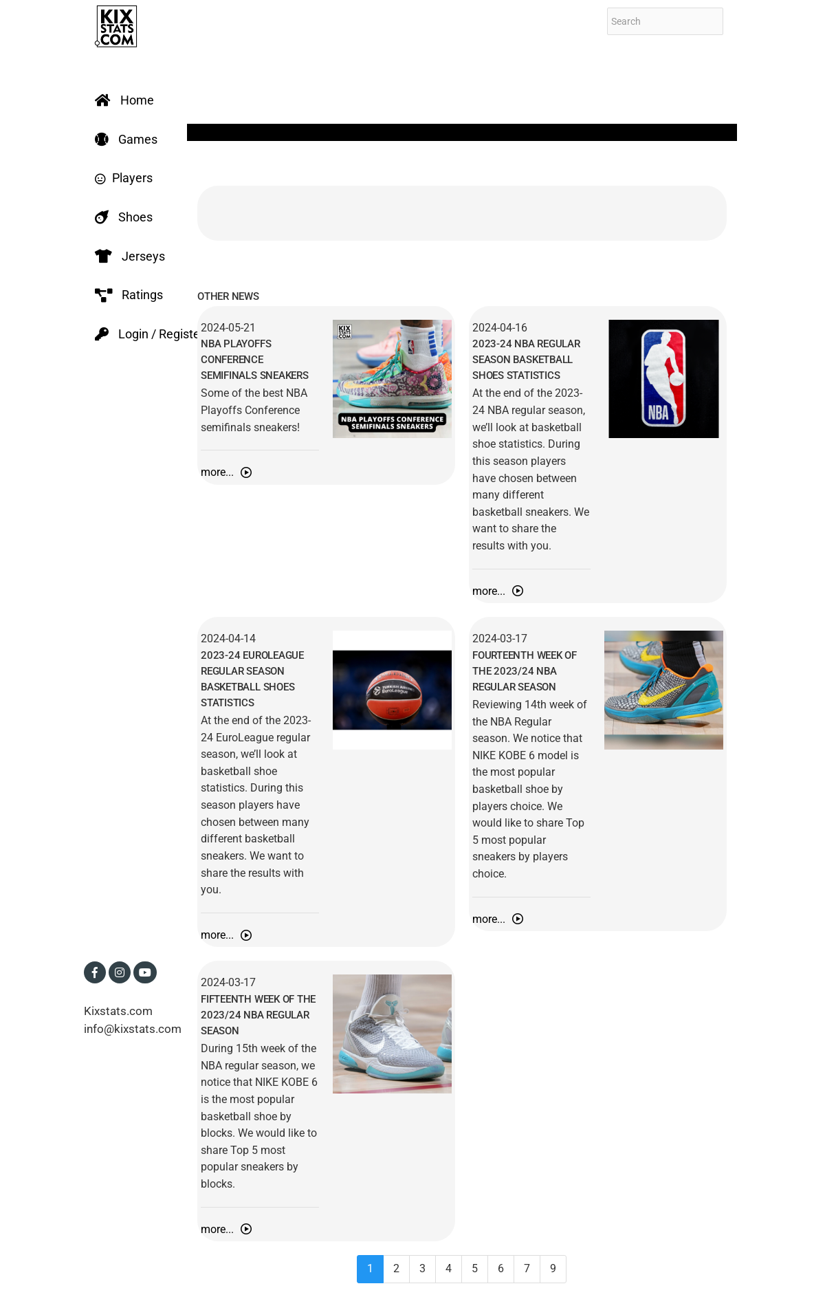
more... (226, 472)
